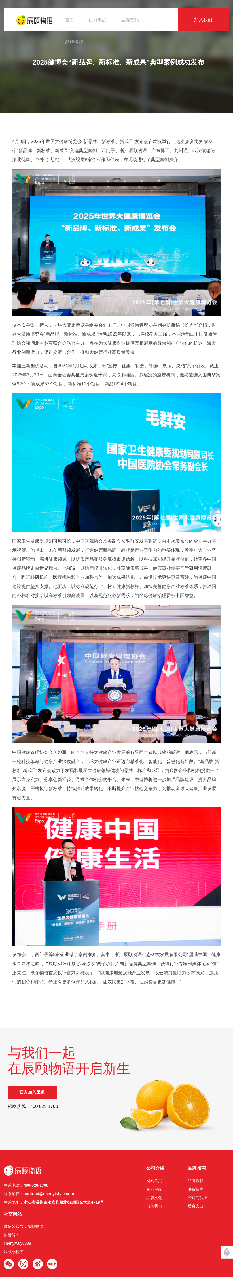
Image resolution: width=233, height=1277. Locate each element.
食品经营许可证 (46, 1252)
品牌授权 (74, 42)
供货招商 (154, 1200)
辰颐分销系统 (72, 1252)
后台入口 (154, 1217)
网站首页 (113, 1191)
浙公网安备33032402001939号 (166, 1246)
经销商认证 (156, 1208)
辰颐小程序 (197, 1217)
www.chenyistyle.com (83, 1246)
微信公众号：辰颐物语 (207, 1191)
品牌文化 (130, 19)
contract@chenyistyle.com (49, 1204)
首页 (69, 19)
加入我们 (203, 19)
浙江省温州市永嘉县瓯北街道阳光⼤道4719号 (64, 1213)
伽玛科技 (127, 1252)
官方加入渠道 (36, 1122)
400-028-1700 (36, 1196)
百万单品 (97, 19)
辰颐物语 (16, 1246)
